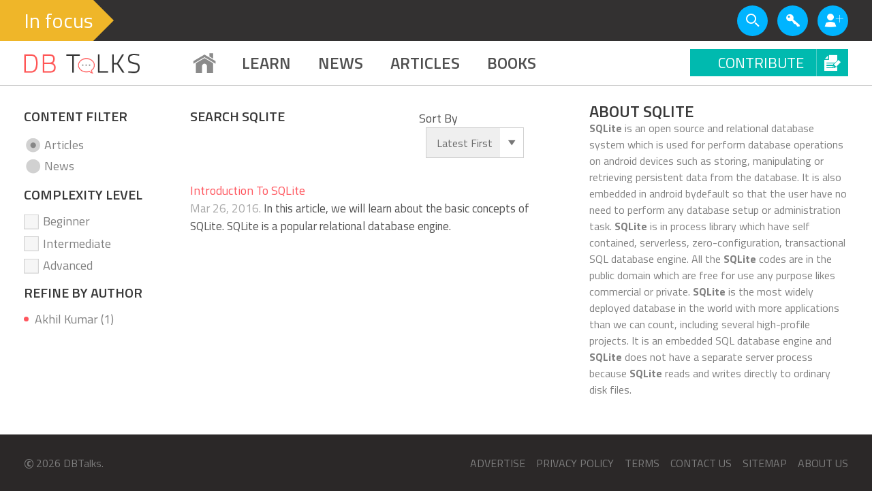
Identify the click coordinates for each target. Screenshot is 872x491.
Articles (64, 145)
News (340, 62)
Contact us (701, 463)
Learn (266, 62)
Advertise (497, 463)
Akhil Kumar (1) (74, 319)
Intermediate (77, 243)
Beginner (66, 221)
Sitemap (765, 463)
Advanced (68, 265)
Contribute (783, 62)
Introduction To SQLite (247, 190)
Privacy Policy (575, 463)
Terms (642, 463)
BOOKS (511, 62)
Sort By (438, 118)
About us (823, 463)
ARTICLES (425, 62)
